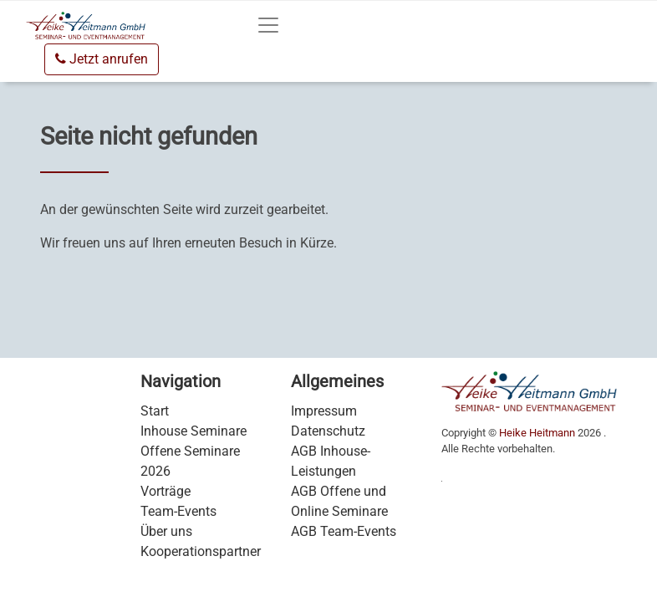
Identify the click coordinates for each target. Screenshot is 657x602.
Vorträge (165, 491)
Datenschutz (328, 431)
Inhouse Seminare (193, 431)
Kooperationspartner (200, 551)
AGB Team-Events (343, 531)
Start (154, 411)
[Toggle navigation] (268, 25)
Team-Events (178, 511)
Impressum (324, 411)
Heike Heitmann (537, 432)
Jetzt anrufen (101, 59)
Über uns (166, 531)
